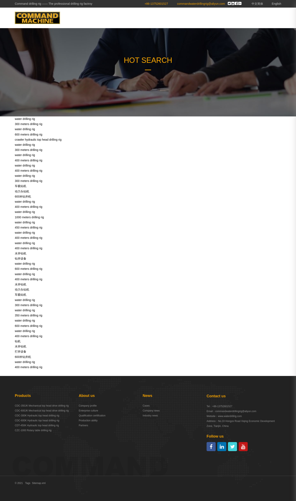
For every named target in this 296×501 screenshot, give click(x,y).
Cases (146, 405)
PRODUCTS (184, 18)
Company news (151, 410)
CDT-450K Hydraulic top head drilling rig (37, 425)
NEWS (226, 18)
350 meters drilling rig (28, 315)
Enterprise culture (88, 410)
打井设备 (20, 351)
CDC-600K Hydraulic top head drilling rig (37, 420)
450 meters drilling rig (28, 227)
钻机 (18, 341)
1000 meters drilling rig (29, 217)
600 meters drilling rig (28, 134)
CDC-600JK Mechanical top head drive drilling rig (42, 410)
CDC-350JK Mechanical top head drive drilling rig (42, 405)
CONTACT (269, 18)
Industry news (150, 415)
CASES (207, 18)
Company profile (88, 405)
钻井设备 (20, 258)
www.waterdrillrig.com (230, 416)
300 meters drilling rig (28, 124)
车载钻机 (20, 186)
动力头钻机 (22, 191)
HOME (136, 18)
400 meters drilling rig (28, 160)
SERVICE (246, 18)
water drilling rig (25, 119)
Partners (83, 425)
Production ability (88, 420)
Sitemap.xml (39, 483)
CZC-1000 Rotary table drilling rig (33, 430)
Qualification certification (92, 415)
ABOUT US (158, 18)
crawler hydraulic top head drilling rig (38, 139)
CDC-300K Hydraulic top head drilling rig (37, 415)
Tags (27, 483)
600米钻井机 (23, 196)
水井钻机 (20, 253)
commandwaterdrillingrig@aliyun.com (235, 411)
